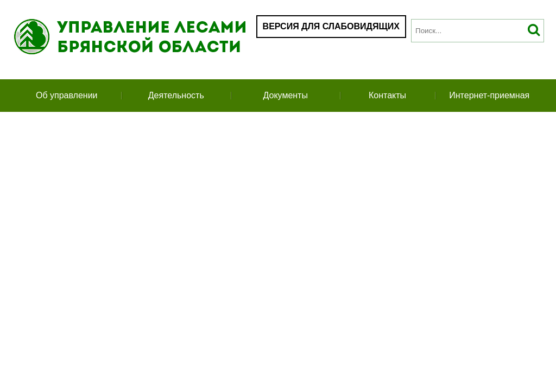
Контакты (387, 95)
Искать (534, 30)
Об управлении (67, 95)
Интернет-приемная (489, 95)
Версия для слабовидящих (331, 26)
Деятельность (176, 95)
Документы (285, 95)
